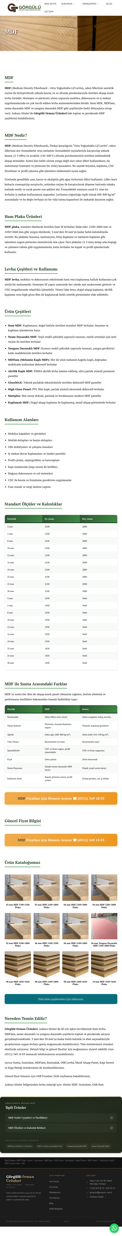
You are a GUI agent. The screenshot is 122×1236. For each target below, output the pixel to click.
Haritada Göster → (98, 1206)
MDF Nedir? (92, 1169)
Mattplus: (14, 396)
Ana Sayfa (50, 4)
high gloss (28, 294)
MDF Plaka (21, 1169)
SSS (23, 1172)
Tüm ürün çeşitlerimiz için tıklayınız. (61, 999)
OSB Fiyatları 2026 (47, 1076)
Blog (109, 4)
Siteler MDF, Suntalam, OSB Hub (83, 1084)
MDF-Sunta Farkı (12, 1172)
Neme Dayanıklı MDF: (23, 337)
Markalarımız (55, 1202)
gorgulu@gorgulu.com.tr (101, 1202)
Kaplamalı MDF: (19, 402)
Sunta (29, 161)
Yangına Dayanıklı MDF (84, 1148)
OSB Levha (67, 1062)
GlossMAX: (15, 382)
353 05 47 (110, 1197)
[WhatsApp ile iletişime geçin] (114, 1228)
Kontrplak (53, 1062)
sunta (18, 694)
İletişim (49, 11)
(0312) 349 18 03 (15, 1054)
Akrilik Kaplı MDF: (20, 371)
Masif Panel (80, 1169)
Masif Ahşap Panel (86, 1062)
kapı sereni (36, 467)
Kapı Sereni (107, 1062)
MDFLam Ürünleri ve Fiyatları (21, 1148)
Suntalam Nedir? (107, 1169)
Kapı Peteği (15, 1067)
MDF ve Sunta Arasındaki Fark (54, 1148)
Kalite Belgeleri (56, 1218)
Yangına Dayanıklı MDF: (24, 348)
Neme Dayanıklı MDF (17, 1155)
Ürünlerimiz (91, 4)
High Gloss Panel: (20, 389)
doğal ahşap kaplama (90, 289)
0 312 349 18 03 (97, 1197)
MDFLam (48, 1169)
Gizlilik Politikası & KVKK (106, 1231)
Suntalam (27, 1062)
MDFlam (109, 103)
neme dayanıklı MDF (17, 108)
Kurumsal (69, 4)
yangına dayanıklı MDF (48, 108)
